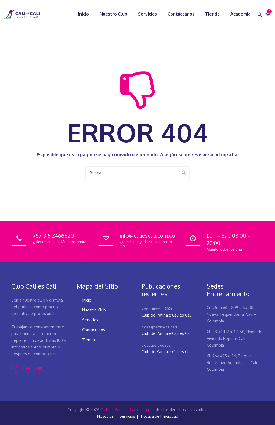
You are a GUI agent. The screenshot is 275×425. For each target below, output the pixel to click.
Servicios (141, 14)
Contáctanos (174, 14)
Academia (234, 14)
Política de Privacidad (159, 416)
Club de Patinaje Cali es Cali (166, 315)
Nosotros (105, 416)
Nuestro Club (107, 14)
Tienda (206, 14)
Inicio (77, 14)
